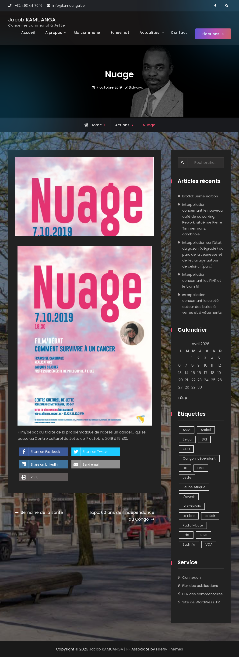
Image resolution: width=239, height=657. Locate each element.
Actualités (149, 32)
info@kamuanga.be (69, 5)
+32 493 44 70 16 (28, 5)
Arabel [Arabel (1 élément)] (206, 429)
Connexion (191, 577)
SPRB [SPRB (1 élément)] (203, 535)
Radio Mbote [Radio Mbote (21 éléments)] (193, 525)
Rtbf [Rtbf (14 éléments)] (186, 535)
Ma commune (87, 32)
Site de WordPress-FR (201, 602)
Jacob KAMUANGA (32, 19)
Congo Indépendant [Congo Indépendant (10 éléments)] (199, 458)
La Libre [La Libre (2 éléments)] (189, 515)
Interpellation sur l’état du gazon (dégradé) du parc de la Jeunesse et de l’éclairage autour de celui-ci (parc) (202, 254)
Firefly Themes (169, 649)
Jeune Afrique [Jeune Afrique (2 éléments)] (194, 487)
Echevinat (120, 32)
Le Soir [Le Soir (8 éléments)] (210, 515)
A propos (53, 32)
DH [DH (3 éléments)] (185, 468)
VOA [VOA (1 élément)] (208, 544)
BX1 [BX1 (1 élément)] (204, 439)
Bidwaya (136, 87)
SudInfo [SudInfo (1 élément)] (189, 544)
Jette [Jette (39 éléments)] (187, 477)
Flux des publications (200, 585)
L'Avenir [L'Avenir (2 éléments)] (189, 496)
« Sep (182, 397)
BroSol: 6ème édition (200, 196)
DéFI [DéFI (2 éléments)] (200, 468)
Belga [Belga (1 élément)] (187, 439)
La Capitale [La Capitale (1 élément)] (192, 506)
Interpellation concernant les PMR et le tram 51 (201, 280)
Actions (122, 125)
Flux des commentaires (202, 594)
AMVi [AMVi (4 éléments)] (186, 429)
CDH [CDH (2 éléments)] (186, 449)
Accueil (28, 32)
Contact (179, 32)
